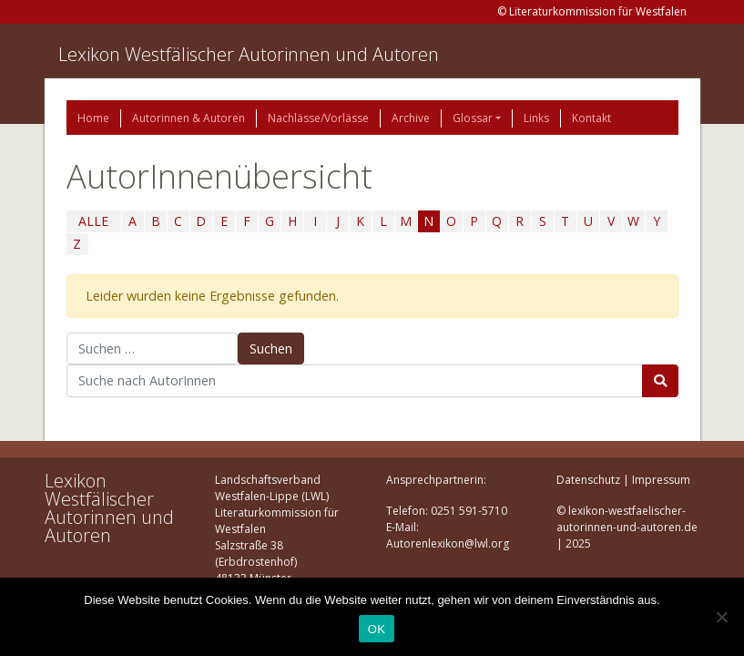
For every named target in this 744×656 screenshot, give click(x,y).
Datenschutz (588, 479)
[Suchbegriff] (354, 380)
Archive (411, 118)
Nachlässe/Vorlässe (318, 118)
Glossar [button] (473, 118)
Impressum (661, 479)
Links (536, 118)
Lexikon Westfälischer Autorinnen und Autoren (248, 54)
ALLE (93, 221)
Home (93, 118)
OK (376, 629)
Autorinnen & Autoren (188, 118)
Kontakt (591, 118)
